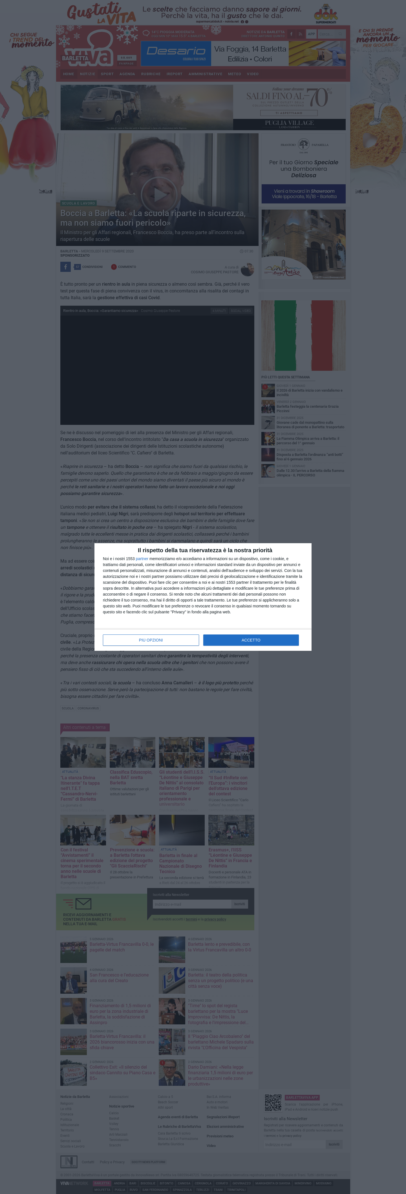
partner (142, 559)
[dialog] (203, 597)
